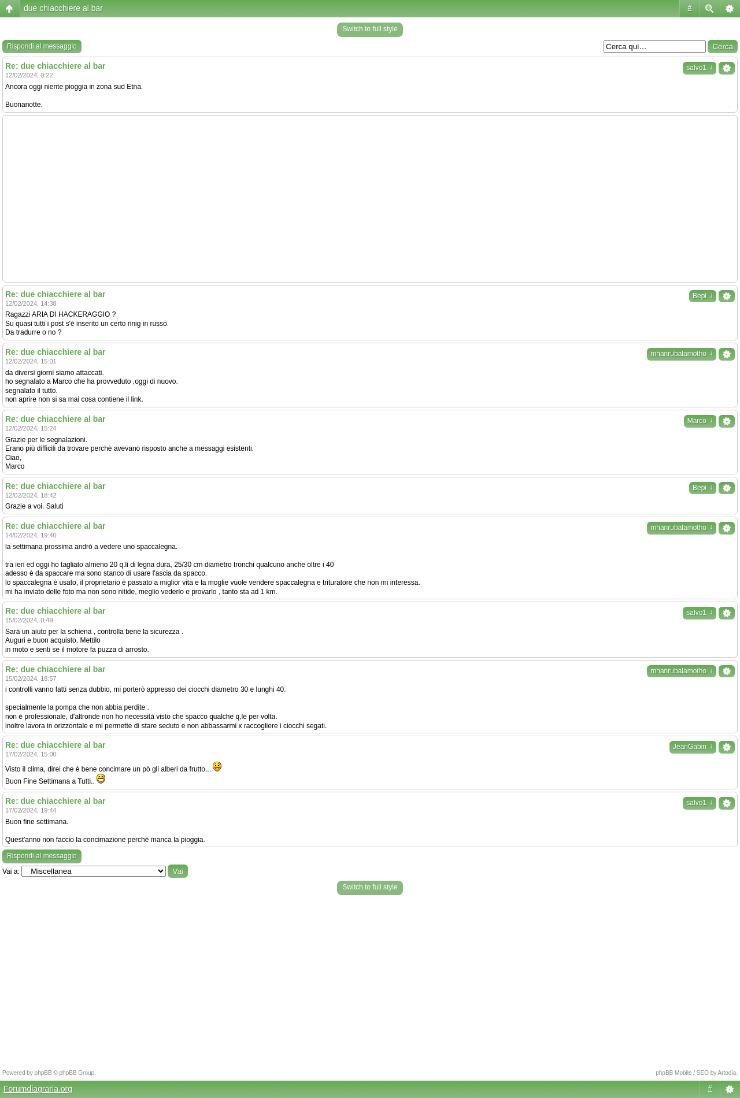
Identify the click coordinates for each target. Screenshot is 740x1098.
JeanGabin (693, 747)
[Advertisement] (370, 199)
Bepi (703, 296)
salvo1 (699, 68)
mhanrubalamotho (681, 354)
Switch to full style (369, 29)
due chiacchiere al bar (63, 8)
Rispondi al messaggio (42, 46)
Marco (700, 421)
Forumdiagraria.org (37, 1088)
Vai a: (11, 871)
